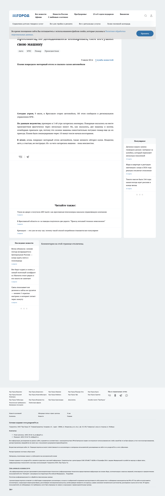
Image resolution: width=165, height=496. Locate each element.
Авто (21, 51)
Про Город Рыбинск (54, 394)
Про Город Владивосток (36, 400)
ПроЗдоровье (80, 14)
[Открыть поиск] (145, 15)
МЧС (29, 51)
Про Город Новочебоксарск (38, 394)
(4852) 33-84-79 (25, 437)
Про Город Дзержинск (36, 392)
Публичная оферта (35, 403)
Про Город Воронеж (15, 392)
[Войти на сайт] (151, 15)
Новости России (60, 14)
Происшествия (52, 51)
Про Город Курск (93, 392)
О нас (69, 413)
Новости (41, 416)
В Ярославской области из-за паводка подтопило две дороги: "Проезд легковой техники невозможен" (65, 223)
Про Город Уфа (73, 394)
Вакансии (124, 14)
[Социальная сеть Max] (126, 395)
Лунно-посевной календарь (118, 24)
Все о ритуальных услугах (90, 24)
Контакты (12, 416)
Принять (145, 33)
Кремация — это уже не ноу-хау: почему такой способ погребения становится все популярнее (65, 232)
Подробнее (69, 474)
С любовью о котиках (58, 17)
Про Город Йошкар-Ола (76, 392)
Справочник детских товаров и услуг (27, 24)
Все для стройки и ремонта (61, 24)
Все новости (40, 14)
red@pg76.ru (34, 437)
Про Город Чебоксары (16, 400)
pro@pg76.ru (39, 435)
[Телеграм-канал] (121, 395)
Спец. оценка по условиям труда (19, 468)
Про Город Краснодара (55, 400)
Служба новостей (104, 60)
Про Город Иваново (54, 392)
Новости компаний (15, 413)
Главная (69, 416)
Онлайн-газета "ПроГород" (96, 400)
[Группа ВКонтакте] (109, 395)
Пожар (38, 51)
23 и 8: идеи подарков (103, 14)
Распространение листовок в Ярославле (22, 452)
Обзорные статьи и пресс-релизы (49, 413)
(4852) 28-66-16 (29, 435)
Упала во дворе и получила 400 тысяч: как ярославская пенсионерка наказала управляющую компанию (65, 213)
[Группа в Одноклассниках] (115, 395)
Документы (72, 400)
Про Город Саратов (94, 394)
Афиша (38, 17)
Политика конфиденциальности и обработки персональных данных (31, 477)
